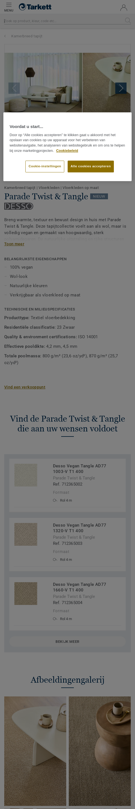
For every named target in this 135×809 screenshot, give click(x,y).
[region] (67, 147)
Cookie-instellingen (44, 166)
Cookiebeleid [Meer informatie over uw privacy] (67, 151)
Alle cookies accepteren (91, 166)
